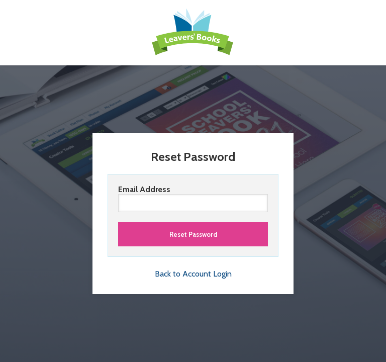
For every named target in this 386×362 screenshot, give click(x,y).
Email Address (193, 198)
